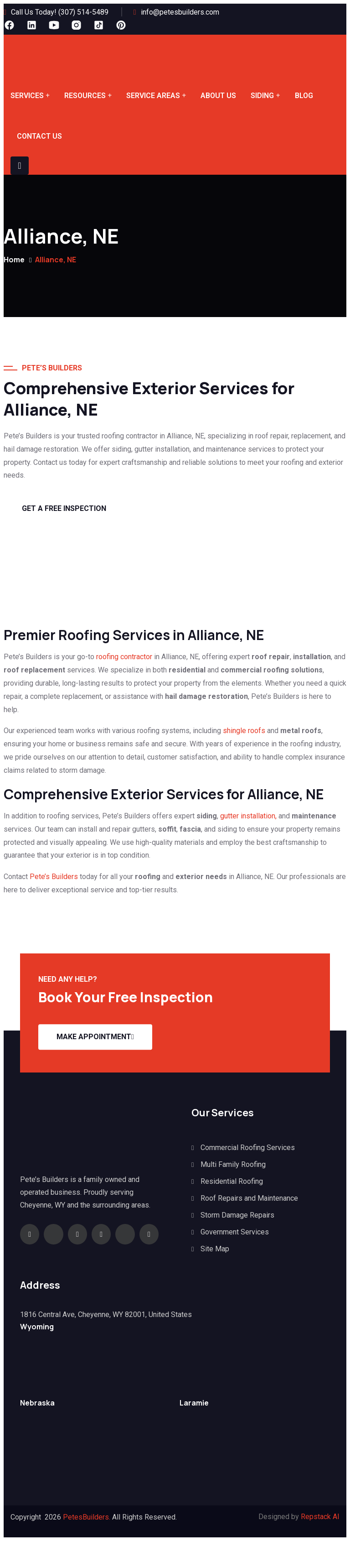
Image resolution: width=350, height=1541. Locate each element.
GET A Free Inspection (64, 508)
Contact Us (39, 136)
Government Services (235, 1232)
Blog (304, 95)
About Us (218, 95)
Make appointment (95, 1036)
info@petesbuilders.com (180, 12)
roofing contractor (124, 656)
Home (14, 260)
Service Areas (153, 95)
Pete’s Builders (53, 876)
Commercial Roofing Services (248, 1147)
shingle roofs (245, 730)
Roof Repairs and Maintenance (249, 1198)
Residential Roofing (232, 1181)
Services (27, 95)
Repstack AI (320, 1516)
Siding (262, 95)
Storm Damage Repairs (237, 1215)
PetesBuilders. (86, 1517)
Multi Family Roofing (233, 1164)
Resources (85, 95)
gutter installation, (248, 816)
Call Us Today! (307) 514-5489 (59, 12)
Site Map (215, 1248)
